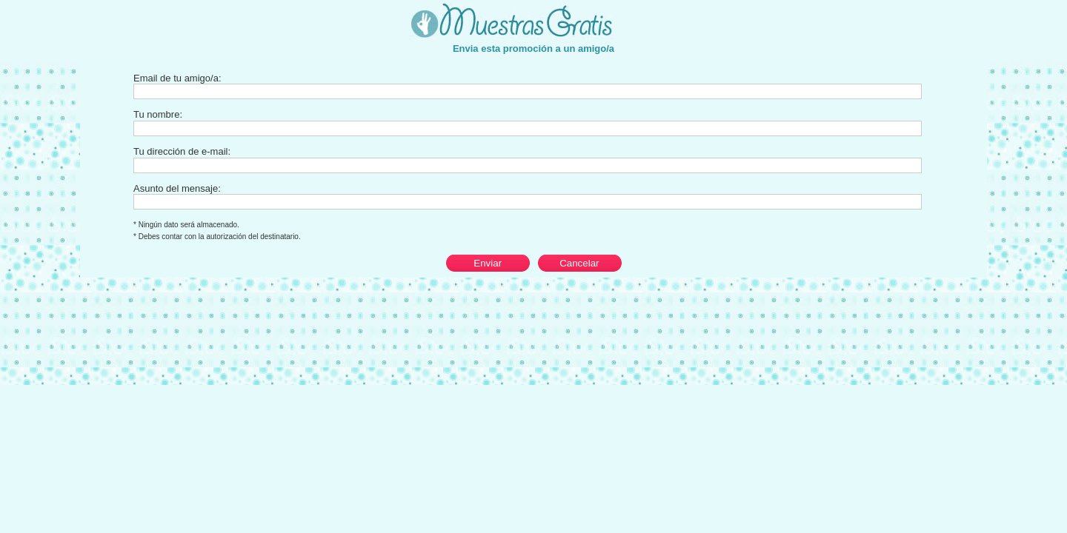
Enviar (487, 263)
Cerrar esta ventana (1034, 7)
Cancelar (579, 263)
